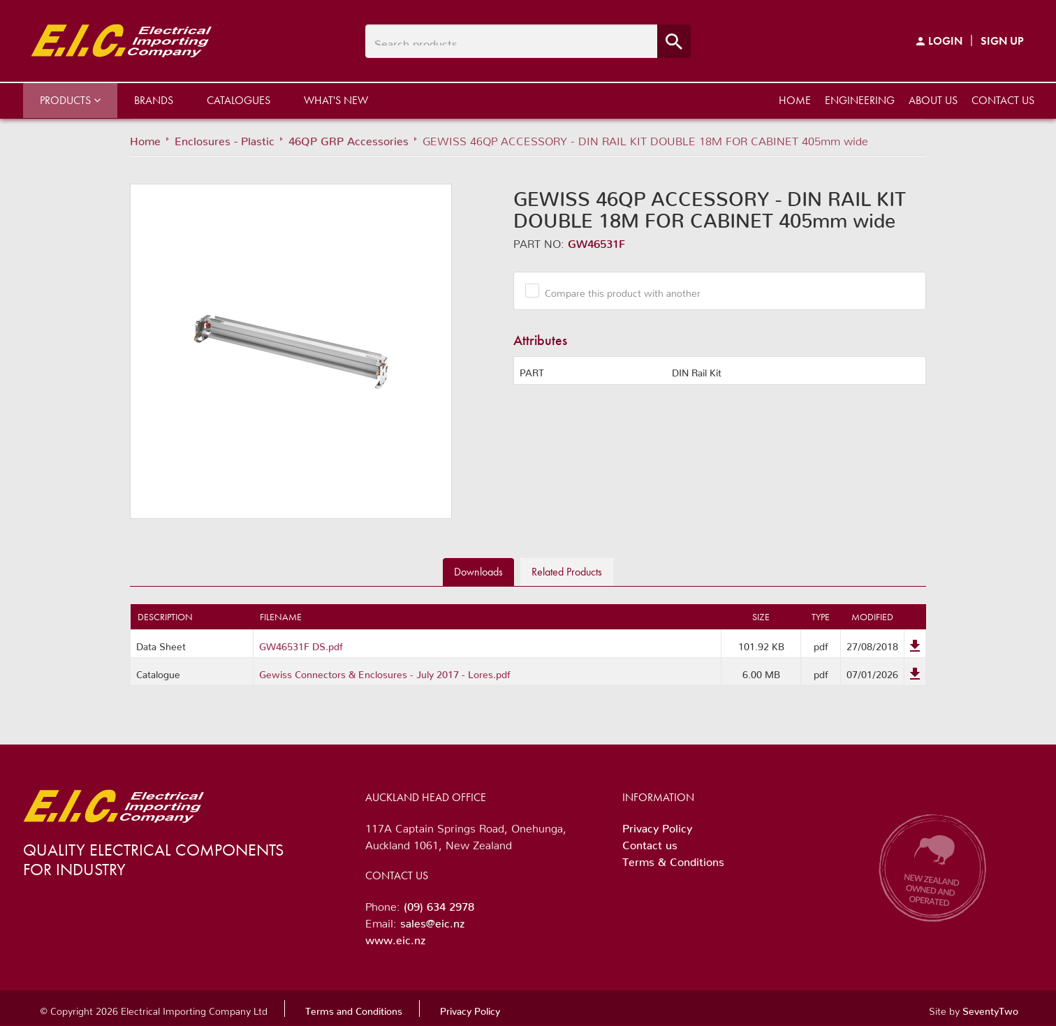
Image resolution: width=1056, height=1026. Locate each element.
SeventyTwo (990, 1008)
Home (795, 100)
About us (933, 100)
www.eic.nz (395, 937)
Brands (153, 100)
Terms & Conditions (673, 859)
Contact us (1002, 100)
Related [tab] (566, 571)
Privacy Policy (657, 825)
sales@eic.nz (432, 920)
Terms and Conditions (353, 1008)
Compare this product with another (617, 291)
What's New (336, 100)
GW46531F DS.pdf (301, 643)
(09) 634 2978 (439, 904)
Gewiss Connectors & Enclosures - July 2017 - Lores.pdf (385, 671)
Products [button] (70, 100)
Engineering (860, 100)
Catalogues (238, 100)
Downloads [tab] (478, 571)
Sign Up (1002, 41)
